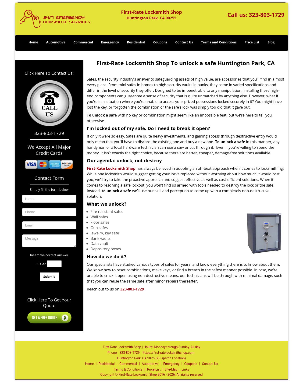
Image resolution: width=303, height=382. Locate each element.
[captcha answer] (54, 263)
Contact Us (184, 42)
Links (185, 369)
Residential (136, 42)
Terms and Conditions (218, 42)
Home (33, 42)
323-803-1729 (267, 14)
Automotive (56, 42)
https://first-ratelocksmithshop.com (168, 352)
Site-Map (171, 369)
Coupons (160, 42)
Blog (270, 42)
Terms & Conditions (128, 369)
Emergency (110, 42)
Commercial (83, 42)
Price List (252, 42)
